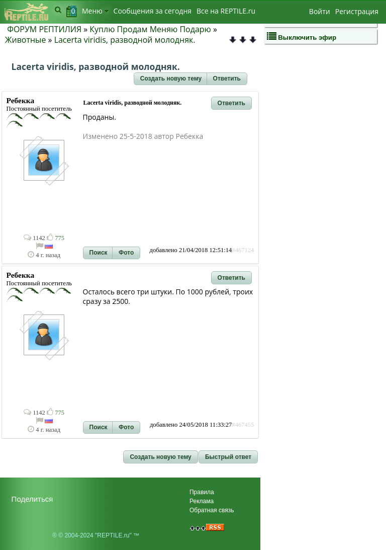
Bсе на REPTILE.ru (226, 11)
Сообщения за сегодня (152, 11)
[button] (171, 79)
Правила (201, 492)
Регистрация (356, 11)
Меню (95, 11)
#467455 (243, 424)
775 (55, 238)
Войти (319, 11)
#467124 (243, 250)
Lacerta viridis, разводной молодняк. (125, 39)
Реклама (201, 501)
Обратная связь (211, 510)
